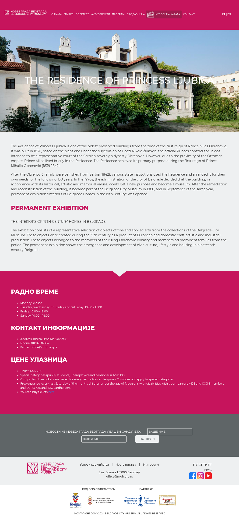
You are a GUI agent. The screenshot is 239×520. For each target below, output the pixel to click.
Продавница (136, 14)
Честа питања (126, 464)
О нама (56, 14)
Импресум (151, 464)
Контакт (189, 14)
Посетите (82, 14)
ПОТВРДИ (147, 439)
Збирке (69, 14)
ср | (224, 14)
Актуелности (100, 14)
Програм (118, 14)
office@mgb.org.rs (119, 476)
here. (51, 392)
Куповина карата (167, 14)
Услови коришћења (94, 464)
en (229, 14)
